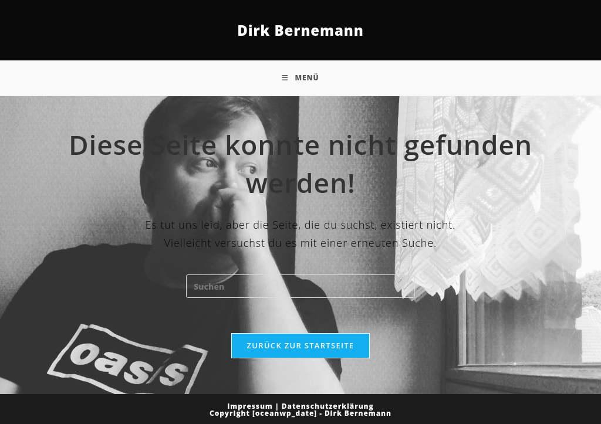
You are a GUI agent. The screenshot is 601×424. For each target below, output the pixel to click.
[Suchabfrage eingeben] (300, 286)
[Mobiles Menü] (300, 78)
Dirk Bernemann (300, 30)
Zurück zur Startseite (300, 345)
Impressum (250, 406)
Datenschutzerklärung (328, 406)
